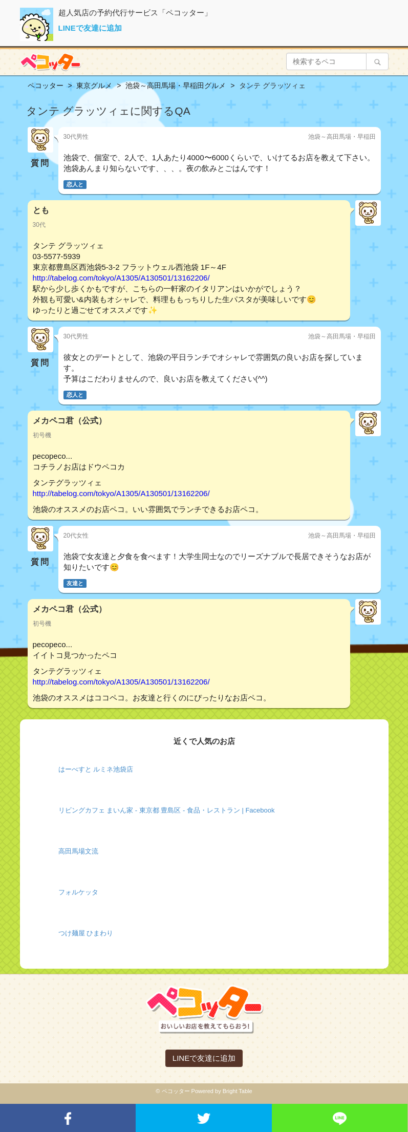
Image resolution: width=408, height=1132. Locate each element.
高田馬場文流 (78, 851)
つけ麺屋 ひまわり (86, 933)
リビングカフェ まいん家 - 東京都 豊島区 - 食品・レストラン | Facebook (166, 810)
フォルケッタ (78, 892)
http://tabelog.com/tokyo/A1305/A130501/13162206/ (121, 277)
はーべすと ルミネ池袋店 (96, 769)
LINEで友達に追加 (90, 28)
